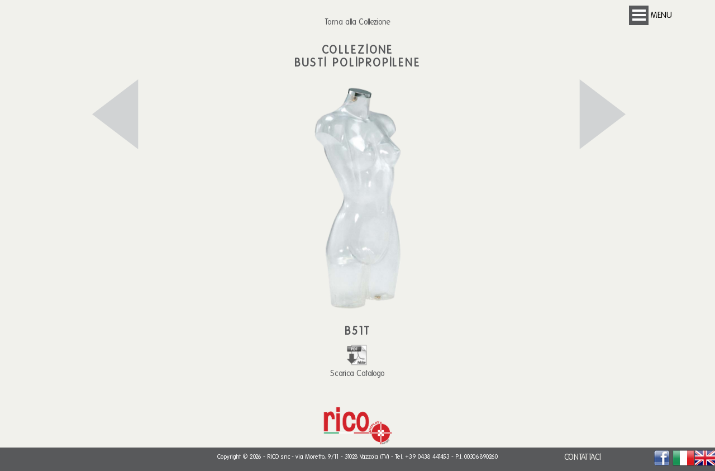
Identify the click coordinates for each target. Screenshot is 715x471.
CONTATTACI (582, 457)
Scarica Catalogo (357, 368)
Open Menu (639, 15)
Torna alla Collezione (357, 21)
